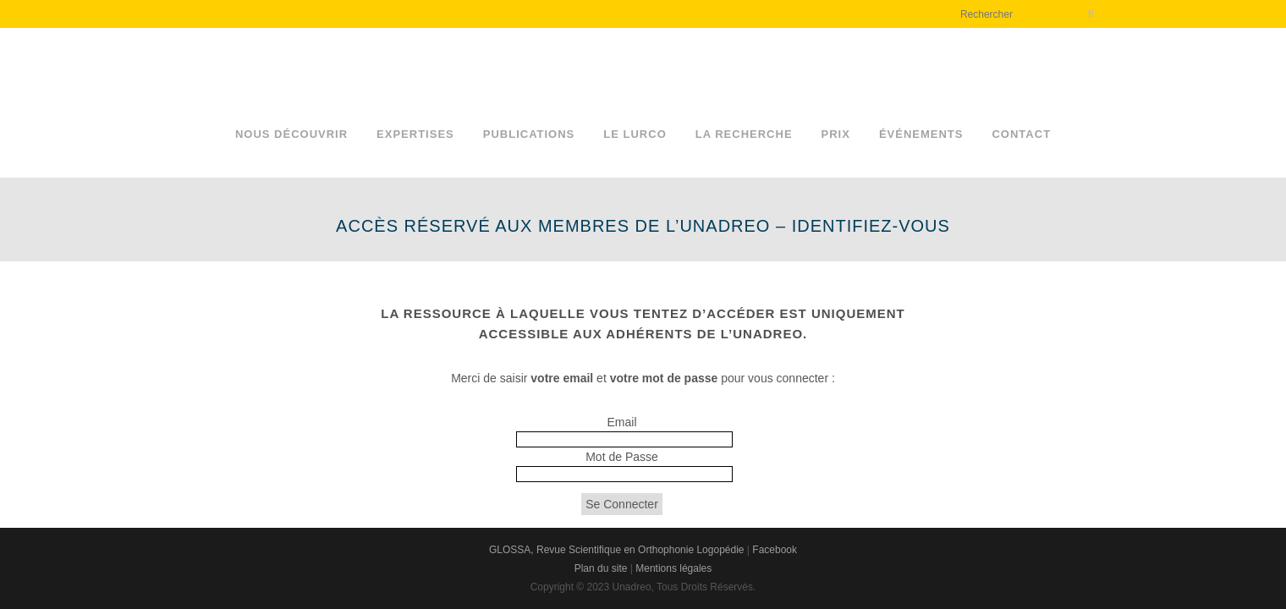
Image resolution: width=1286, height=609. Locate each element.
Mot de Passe (621, 457)
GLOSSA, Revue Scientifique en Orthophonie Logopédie (617, 550)
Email (621, 422)
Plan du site (601, 568)
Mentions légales (673, 568)
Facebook (774, 550)
